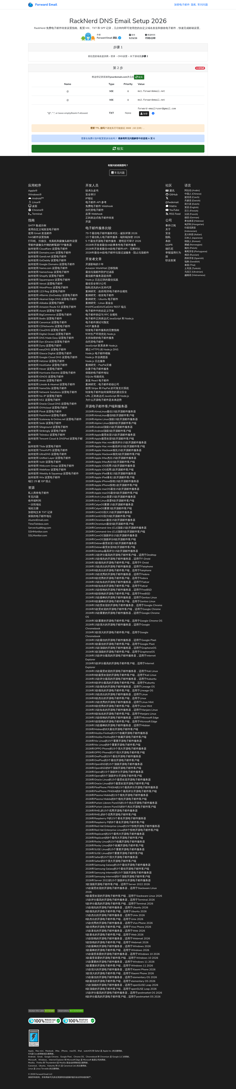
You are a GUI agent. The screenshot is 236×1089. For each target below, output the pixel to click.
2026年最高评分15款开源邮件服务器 (115, 442)
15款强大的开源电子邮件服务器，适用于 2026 (120, 969)
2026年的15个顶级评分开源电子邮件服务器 (114, 772)
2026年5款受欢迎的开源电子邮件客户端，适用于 (123, 609)
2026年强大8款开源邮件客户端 (108, 516)
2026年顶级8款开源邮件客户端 (110, 423)
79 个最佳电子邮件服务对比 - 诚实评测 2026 (111, 233)
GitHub (171, 194)
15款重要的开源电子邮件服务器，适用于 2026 (120, 962)
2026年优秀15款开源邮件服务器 (110, 466)
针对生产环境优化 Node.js (100, 334)
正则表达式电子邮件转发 (99, 218)
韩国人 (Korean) (193, 241)
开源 (88, 221)
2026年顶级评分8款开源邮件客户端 (110, 539)
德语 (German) (192, 217)
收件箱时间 (34, 500)
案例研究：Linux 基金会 (99, 303)
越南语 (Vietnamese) (195, 275)
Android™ (36, 198)
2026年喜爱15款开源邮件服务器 (110, 497)
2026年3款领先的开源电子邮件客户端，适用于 (117, 562)
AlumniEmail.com (38, 520)
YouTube (172, 210)
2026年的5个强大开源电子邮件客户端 (110, 861)
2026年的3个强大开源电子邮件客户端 (115, 752)
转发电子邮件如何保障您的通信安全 (106, 392)
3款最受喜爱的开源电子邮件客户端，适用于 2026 (121, 958)
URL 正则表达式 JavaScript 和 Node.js (107, 396)
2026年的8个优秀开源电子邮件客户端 (110, 814)
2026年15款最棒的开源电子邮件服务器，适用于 (121, 597)
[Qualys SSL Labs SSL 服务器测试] (41, 1010)
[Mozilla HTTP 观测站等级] (70, 1010)
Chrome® (35, 210)
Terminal (35, 214)
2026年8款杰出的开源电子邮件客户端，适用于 (118, 570)
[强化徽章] (33, 1037)
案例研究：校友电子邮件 (99, 295)
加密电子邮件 (182, 4)
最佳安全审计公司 (95, 283)
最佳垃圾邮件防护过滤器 (99, 272)
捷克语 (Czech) (192, 197)
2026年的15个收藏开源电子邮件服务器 (116, 733)
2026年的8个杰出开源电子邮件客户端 (120, 807)
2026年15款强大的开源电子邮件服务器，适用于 (117, 626)
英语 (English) (192, 207)
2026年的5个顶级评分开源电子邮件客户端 (113, 776)
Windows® (35, 194)
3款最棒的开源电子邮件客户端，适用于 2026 (117, 950)
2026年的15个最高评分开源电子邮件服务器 (121, 787)
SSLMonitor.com (37, 535)
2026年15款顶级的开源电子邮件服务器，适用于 (120, 648)
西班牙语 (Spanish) (194, 258)
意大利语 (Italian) (193, 234)
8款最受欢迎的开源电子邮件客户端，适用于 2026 (123, 896)
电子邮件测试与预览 (97, 322)
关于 (168, 229)
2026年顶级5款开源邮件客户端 (115, 531)
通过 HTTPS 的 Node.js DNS (101, 349)
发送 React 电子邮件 (97, 380)
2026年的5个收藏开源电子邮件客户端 (115, 737)
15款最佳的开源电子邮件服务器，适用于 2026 (121, 977)
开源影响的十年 (94, 264)
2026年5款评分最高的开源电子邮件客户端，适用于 (119, 665)
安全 (168, 233)
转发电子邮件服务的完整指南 (102, 330)
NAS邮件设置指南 (38, 237)
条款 (168, 241)
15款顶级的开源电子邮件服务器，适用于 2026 (121, 985)
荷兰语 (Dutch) (192, 204)
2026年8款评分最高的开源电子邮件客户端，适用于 (120, 683)
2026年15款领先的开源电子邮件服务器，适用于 (117, 559)
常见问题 (118, 173)
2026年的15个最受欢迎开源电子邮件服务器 (118, 779)
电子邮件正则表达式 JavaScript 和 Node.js (109, 318)
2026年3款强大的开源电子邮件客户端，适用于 (116, 634)
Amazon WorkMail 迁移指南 (101, 268)
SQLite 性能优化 (94, 376)
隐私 (193, 4)
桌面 (32, 206)
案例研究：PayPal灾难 (98, 365)
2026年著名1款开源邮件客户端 (110, 477)
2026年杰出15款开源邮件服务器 (110, 458)
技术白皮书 (91, 190)
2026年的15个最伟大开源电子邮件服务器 (115, 834)
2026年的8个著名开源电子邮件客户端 (114, 822)
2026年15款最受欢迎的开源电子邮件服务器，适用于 (121, 671)
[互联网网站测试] (44, 1020)
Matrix (171, 206)
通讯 (169, 190)
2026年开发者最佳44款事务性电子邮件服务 (110, 245)
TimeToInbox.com (38, 524)
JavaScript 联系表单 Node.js (101, 345)
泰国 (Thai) (190, 265)
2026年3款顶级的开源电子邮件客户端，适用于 (120, 652)
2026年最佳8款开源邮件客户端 (109, 415)
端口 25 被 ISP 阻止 (39, 481)
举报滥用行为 (173, 252)
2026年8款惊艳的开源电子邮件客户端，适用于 (117, 593)
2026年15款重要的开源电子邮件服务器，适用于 (122, 615)
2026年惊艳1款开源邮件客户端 (111, 485)
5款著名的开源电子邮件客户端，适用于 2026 (114, 934)
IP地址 (89, 198)
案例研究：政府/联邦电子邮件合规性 (106, 291)
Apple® (32, 190)
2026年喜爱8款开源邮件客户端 (109, 500)
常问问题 (202, 4)
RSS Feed (172, 214)
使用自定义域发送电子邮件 (43, 229)
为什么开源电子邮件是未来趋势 (103, 400)
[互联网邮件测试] (79, 1020)
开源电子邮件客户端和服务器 (106, 406)
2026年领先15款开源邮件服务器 (113, 450)
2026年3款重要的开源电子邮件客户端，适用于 (123, 621)
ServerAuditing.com (39, 528)
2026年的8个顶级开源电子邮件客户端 (113, 768)
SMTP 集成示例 (37, 225)
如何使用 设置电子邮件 (48, 249)
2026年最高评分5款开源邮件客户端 (115, 446)
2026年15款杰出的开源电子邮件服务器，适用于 (119, 566)
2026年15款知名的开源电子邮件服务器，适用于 (117, 582)
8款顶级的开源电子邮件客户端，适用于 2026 (121, 989)
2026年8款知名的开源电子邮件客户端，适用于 (116, 586)
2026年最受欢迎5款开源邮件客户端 (109, 438)
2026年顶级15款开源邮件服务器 (111, 419)
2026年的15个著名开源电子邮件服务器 (115, 818)
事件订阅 (170, 225)
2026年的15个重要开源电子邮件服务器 (113, 741)
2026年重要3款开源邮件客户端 (108, 508)
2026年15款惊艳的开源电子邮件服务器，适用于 (118, 590)
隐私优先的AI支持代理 (98, 287)
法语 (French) (191, 214)
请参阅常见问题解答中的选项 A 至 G (136, 138)
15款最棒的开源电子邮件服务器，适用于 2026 (118, 946)
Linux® (34, 202)
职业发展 (170, 260)
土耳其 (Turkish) (193, 268)
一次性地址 (34, 504)
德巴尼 (169, 249)
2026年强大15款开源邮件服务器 (108, 512)
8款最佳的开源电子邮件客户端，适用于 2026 (120, 981)
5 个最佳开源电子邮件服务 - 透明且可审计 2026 (113, 241)
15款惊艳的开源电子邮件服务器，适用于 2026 (117, 938)
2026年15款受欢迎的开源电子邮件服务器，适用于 (123, 605)
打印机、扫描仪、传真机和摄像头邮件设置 (52, 241)
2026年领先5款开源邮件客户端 (112, 454)
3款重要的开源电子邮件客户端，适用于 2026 (119, 965)
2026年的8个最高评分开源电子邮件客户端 (121, 791)
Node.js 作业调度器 (96, 357)
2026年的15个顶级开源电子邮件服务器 (114, 764)
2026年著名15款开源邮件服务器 (110, 473)
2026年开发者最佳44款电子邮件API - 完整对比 (112, 249)
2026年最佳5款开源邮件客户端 (111, 493)
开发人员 (91, 185)
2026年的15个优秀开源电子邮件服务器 (111, 810)
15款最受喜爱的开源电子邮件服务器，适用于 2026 (122, 954)
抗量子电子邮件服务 (97, 369)
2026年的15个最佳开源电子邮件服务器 (113, 756)
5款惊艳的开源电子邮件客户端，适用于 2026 (116, 942)
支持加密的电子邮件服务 (99, 338)
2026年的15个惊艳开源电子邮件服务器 (122, 826)
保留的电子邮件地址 (39, 516)
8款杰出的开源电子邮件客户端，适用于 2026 (114, 919)
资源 (31, 487)
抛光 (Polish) (191, 248)
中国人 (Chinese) (193, 193)
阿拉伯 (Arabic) (192, 190)
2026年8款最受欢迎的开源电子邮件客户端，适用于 (120, 675)
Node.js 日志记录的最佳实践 (101, 280)
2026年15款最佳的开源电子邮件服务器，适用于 (120, 640)
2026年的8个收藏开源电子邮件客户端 (114, 845)
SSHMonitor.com (38, 531)
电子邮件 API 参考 (96, 202)
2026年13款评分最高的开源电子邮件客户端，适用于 (120, 555)
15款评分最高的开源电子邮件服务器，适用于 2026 (120, 900)
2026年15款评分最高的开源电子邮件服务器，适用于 (120, 657)
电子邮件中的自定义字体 (99, 311)
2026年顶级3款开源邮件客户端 (108, 431)
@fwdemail (172, 200)
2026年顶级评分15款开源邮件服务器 (111, 535)
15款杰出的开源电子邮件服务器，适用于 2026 (115, 915)
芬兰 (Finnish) (191, 210)
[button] (153, 113)
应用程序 (34, 185)
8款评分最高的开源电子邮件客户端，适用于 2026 (123, 996)
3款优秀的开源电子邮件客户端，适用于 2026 (118, 927)
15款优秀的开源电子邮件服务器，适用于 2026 (119, 923)
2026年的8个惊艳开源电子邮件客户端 (121, 830)
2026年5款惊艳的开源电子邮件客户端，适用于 (121, 721)
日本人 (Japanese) (194, 237)
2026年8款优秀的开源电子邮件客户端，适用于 (116, 578)
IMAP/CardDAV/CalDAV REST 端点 (105, 307)
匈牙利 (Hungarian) (194, 224)
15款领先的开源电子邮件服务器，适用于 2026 (116, 907)
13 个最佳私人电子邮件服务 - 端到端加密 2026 (112, 237)
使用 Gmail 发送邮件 (40, 233)
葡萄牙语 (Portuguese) (196, 251)
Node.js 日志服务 (95, 361)
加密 (144, 113)
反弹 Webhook (94, 214)
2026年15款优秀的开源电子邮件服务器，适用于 (117, 574)
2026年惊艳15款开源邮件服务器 (112, 481)
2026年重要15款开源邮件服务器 (109, 504)
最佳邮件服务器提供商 (98, 276)
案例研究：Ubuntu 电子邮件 (101, 299)
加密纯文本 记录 (40, 512)
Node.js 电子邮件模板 (97, 353)
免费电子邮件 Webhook (99, 206)
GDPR (169, 245)
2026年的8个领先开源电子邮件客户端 (116, 799)
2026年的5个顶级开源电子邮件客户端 (117, 876)
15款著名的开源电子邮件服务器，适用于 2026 (115, 931)
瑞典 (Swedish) (192, 261)
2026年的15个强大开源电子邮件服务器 (115, 748)
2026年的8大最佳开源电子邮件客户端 (111, 729)
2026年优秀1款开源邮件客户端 (109, 469)
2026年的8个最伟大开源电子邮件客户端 (114, 838)
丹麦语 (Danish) (192, 200)
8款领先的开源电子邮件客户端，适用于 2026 (116, 911)
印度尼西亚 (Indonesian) (191, 229)
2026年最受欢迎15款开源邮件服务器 (110, 435)
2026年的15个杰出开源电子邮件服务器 (121, 803)
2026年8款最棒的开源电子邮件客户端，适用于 (120, 601)
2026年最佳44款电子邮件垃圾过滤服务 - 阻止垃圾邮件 (117, 252)
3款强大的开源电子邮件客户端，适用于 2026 (119, 973)
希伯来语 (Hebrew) (194, 220)
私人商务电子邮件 (38, 493)
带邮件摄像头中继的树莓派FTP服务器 (50, 245)
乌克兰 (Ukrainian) (194, 271)
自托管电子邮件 (94, 210)
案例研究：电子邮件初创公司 (102, 384)
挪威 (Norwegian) (193, 244)
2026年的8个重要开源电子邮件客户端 (112, 745)
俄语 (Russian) (192, 254)
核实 (139, 77)
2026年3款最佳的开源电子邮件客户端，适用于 (120, 644)
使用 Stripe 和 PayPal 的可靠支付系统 (107, 388)
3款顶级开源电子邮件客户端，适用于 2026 (117, 884)
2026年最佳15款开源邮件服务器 (110, 411)
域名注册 (33, 508)
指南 (31, 220)
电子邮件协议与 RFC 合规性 (101, 314)
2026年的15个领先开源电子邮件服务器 (116, 795)
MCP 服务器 (92, 326)
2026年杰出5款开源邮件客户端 (110, 462)
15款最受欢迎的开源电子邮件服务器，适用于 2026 (121, 890)
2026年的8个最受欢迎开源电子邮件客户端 (117, 783)
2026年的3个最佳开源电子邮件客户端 (112, 760)
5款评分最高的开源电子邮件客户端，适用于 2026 (119, 903)
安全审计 (90, 194)
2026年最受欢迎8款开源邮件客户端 (110, 547)
